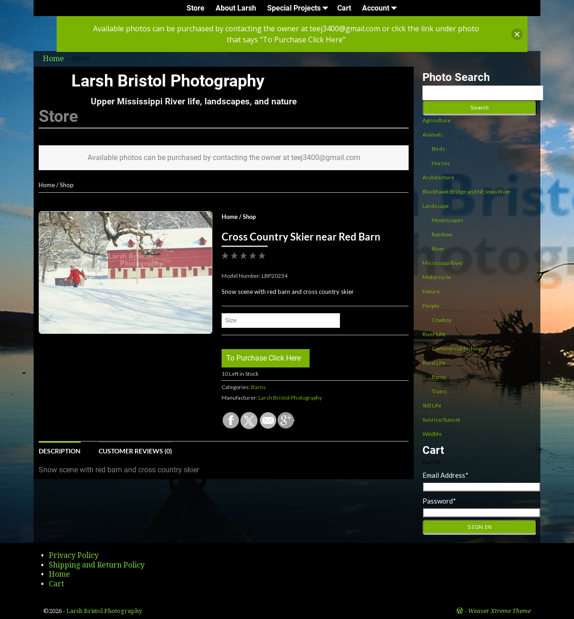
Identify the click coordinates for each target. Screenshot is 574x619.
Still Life (431, 405)
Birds (438, 148)
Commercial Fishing (456, 348)
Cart (344, 8)
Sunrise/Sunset (441, 419)
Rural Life (433, 362)
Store (196, 8)
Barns (258, 387)
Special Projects (299, 8)
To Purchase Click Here (263, 358)
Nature (431, 291)
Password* (439, 501)
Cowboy (441, 319)
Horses (441, 163)
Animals (432, 134)
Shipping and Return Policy (97, 565)
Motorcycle (436, 277)
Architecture (438, 177)
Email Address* (445, 475)
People (430, 305)
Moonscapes (447, 220)
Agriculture (436, 120)
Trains (439, 391)
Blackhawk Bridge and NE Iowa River (466, 191)
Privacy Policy (74, 555)
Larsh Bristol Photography (167, 81)
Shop (67, 185)
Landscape (435, 205)
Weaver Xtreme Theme (499, 611)
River (438, 248)
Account (381, 8)
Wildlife (432, 433)
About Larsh (236, 8)
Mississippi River (442, 262)
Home (47, 185)
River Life (433, 334)
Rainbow (442, 234)
